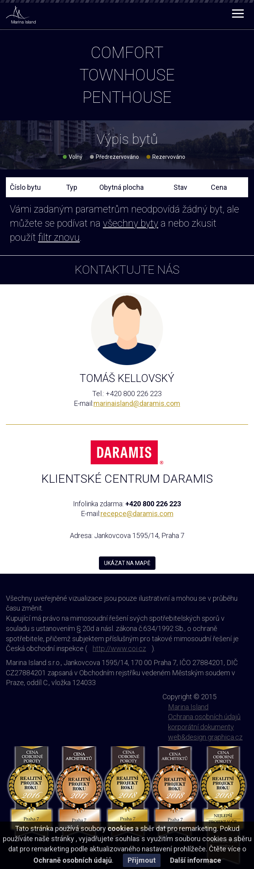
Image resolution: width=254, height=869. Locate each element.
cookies (120, 828)
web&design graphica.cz (205, 737)
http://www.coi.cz (119, 648)
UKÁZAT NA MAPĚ (127, 563)
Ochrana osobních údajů (204, 717)
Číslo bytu (25, 187)
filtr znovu (59, 237)
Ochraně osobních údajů (72, 860)
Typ (71, 187)
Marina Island (188, 707)
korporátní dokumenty (201, 727)
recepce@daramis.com (137, 513)
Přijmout (142, 860)
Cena (219, 187)
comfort (127, 53)
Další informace (195, 860)
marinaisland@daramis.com (136, 403)
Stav (180, 187)
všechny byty (130, 223)
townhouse (127, 75)
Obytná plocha (121, 187)
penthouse (127, 97)
